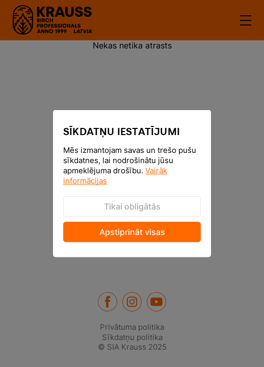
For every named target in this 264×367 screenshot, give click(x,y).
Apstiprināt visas (132, 232)
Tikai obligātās (132, 206)
